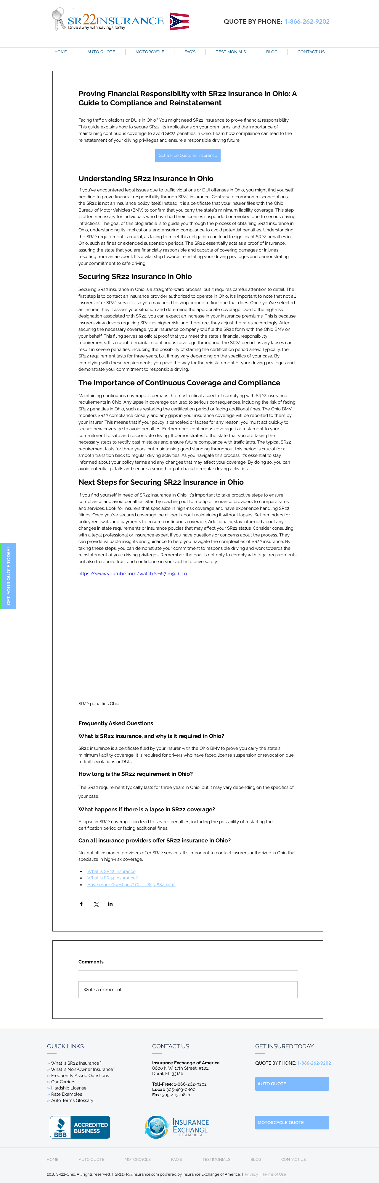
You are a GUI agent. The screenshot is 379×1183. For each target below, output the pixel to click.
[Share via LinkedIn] (110, 904)
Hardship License (68, 1088)
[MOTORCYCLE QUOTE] (292, 1122)
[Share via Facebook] (81, 904)
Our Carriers (63, 1081)
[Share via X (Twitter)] (96, 904)
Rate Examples (66, 1094)
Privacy (251, 1174)
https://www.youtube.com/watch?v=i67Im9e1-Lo (132, 573)
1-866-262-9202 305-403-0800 (179, 1087)
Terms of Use (274, 1174)
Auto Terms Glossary (72, 1100)
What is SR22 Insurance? (76, 1063)
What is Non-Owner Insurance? (82, 1069)
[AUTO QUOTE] (292, 1084)
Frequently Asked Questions (78, 1075)
